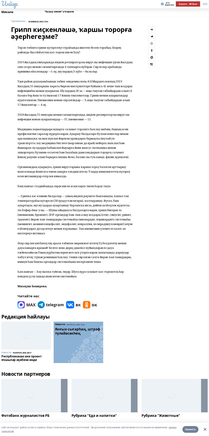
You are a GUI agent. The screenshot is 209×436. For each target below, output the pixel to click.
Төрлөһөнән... (19, 21)
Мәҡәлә (7, 12)
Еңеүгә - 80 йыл (188, 3)
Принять (190, 429)
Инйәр (9, 3)
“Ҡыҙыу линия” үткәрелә (59, 11)
